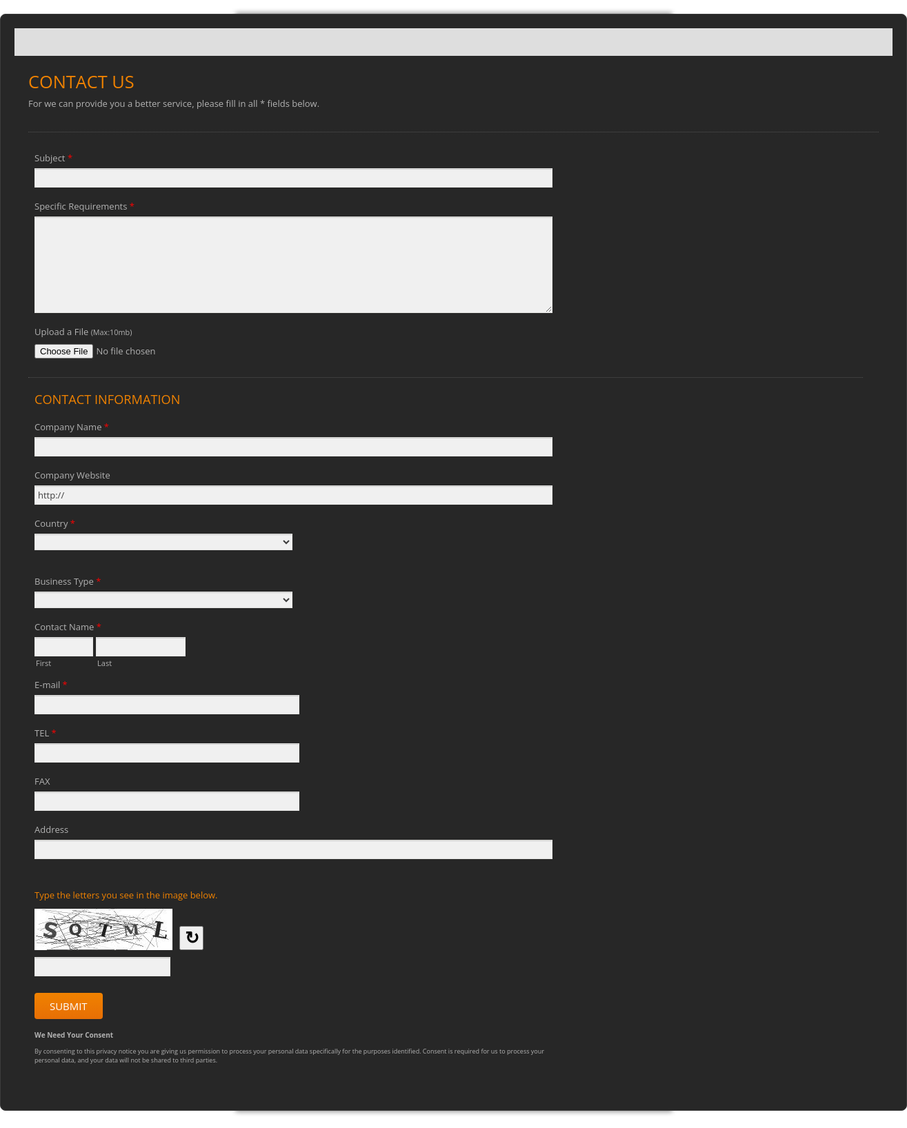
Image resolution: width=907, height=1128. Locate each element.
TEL (45, 735)
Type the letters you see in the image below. (126, 895)
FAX (42, 781)
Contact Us (453, 42)
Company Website (72, 475)
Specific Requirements (84, 208)
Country (54, 525)
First (43, 662)
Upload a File (83, 331)
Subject (53, 160)
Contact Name (67, 629)
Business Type (67, 583)
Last (104, 662)
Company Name (71, 429)
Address (51, 829)
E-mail (51, 686)
